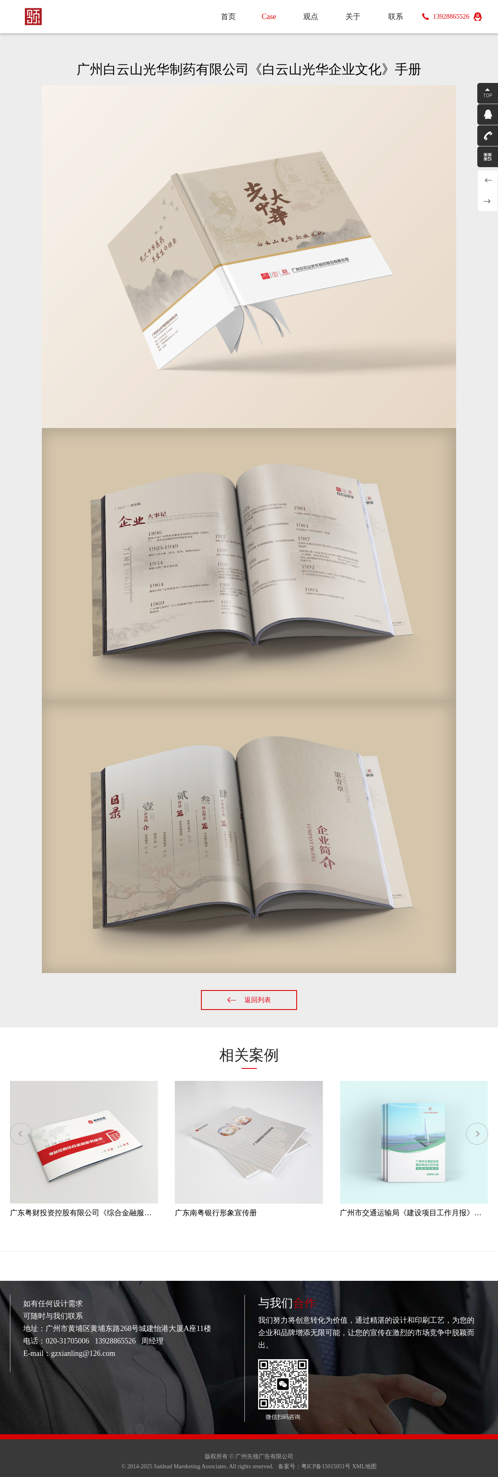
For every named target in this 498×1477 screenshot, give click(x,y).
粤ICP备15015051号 (326, 1466)
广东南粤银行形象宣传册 (216, 1213)
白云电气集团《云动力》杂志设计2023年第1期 (487, 201)
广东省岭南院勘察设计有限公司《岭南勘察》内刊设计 (487, 180)
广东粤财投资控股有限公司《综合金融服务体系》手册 (99, 1213)
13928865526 (451, 16)
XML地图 (364, 1466)
